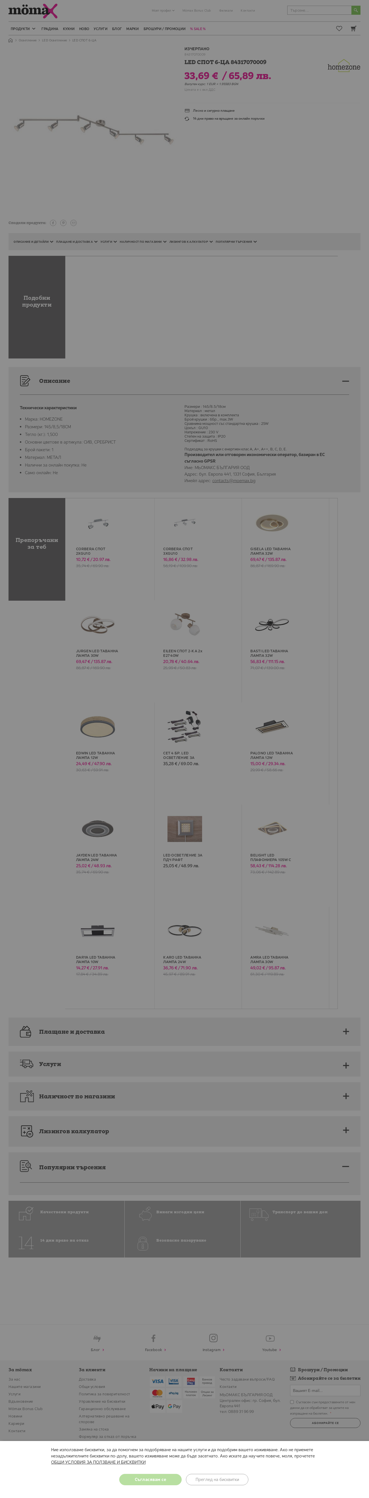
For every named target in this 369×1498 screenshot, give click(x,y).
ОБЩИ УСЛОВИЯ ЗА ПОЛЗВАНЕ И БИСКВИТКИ (98, 1462)
